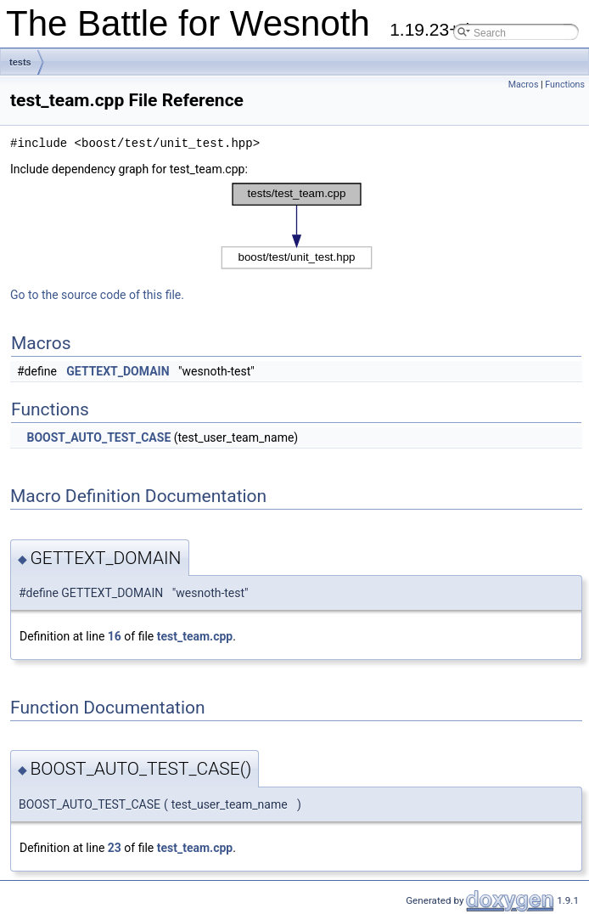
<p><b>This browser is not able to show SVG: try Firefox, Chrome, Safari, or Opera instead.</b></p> (296, 226)
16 (114, 636)
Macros (523, 84)
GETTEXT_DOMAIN (117, 371)
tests (20, 62)
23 (114, 848)
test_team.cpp (195, 636)
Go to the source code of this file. (97, 295)
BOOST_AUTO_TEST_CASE (98, 437)
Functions (565, 84)
